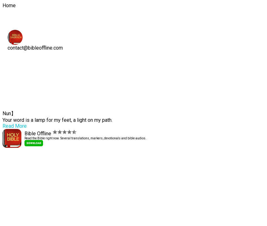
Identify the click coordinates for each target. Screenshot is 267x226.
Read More (15, 126)
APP (16, 67)
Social (19, 74)
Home (18, 59)
